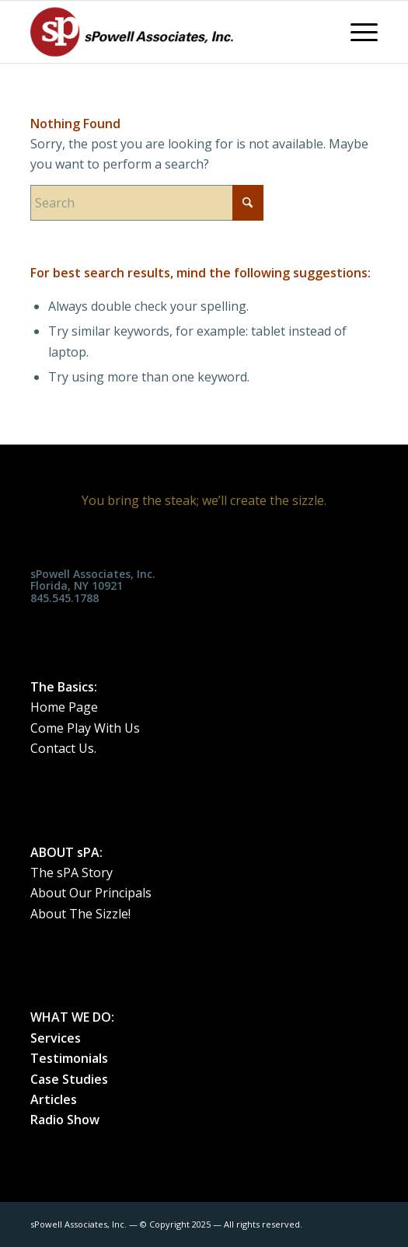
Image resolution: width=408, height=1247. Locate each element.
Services (55, 1038)
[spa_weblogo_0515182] (169, 32)
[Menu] (356, 32)
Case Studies (69, 1079)
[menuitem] (356, 32)
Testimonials (69, 1058)
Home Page (64, 707)
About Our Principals (91, 892)
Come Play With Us (85, 728)
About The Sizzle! (80, 913)
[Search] (146, 203)
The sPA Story (71, 872)
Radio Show (64, 1119)
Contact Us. (63, 748)
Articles (53, 1099)
